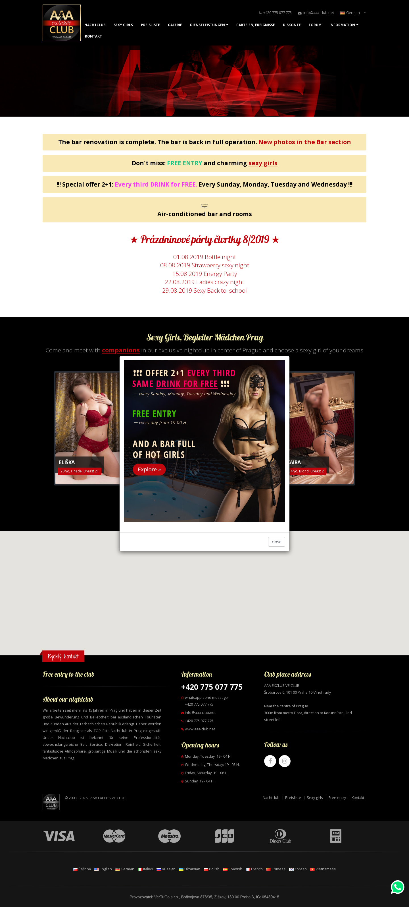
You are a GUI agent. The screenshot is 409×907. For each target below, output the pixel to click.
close (276, 541)
